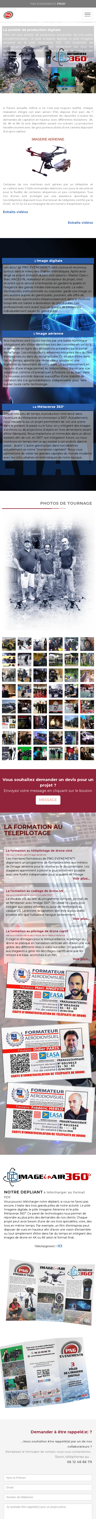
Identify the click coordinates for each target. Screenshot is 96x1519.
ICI (60, 1246)
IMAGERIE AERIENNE (48, 139)
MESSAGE (48, 800)
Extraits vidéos (15, 212)
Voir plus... (81, 878)
